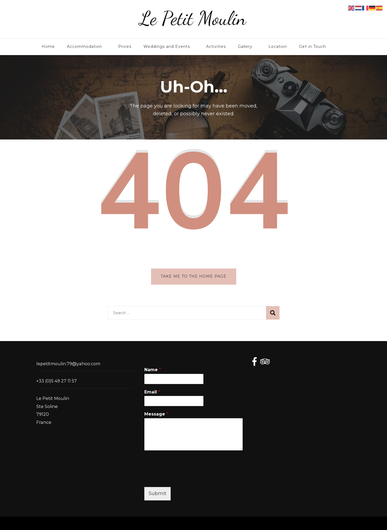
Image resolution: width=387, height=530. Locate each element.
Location (277, 46)
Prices (124, 46)
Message (156, 414)
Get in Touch (312, 46)
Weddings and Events (167, 46)
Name (152, 369)
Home (48, 46)
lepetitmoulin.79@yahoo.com (68, 363)
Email (152, 392)
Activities (216, 46)
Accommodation (84, 46)
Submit (157, 493)
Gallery (245, 46)
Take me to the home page (194, 276)
